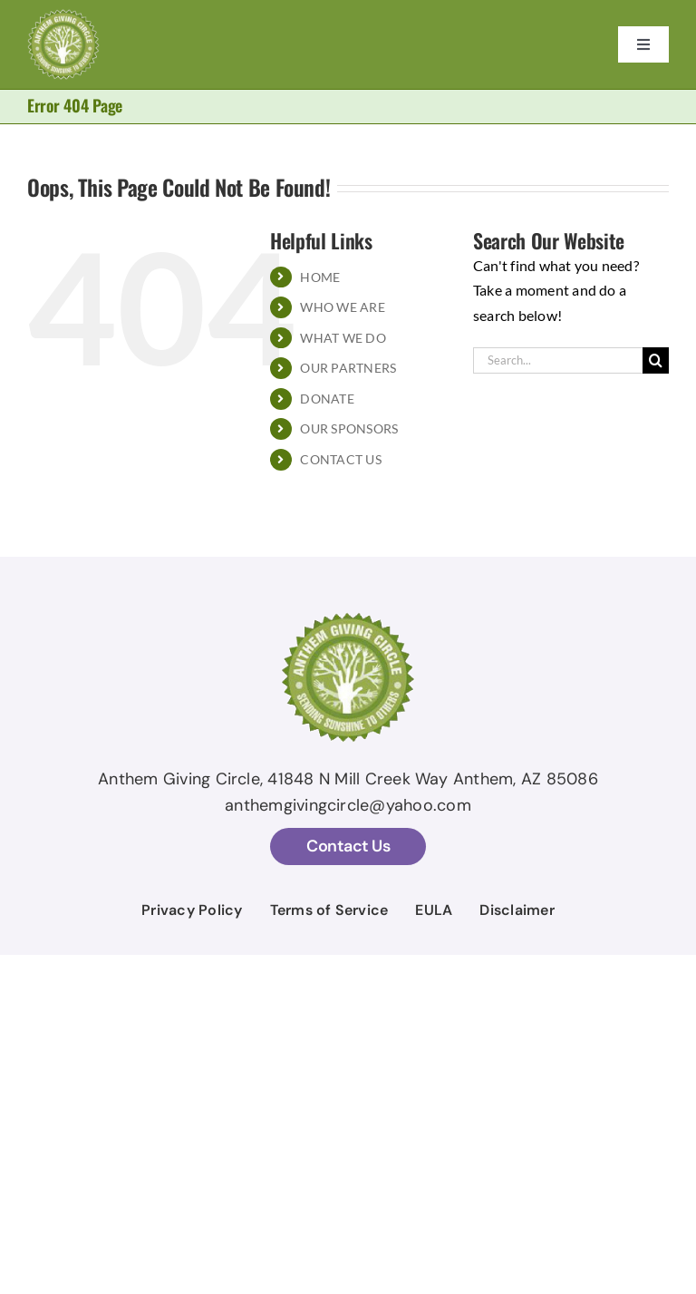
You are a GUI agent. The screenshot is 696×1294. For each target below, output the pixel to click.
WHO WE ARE (342, 307)
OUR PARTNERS (348, 367)
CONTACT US (340, 459)
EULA (433, 909)
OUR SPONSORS (349, 428)
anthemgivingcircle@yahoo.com (348, 805)
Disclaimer (516, 909)
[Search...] (558, 360)
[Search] (656, 360)
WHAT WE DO (342, 337)
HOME (320, 277)
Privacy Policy (191, 909)
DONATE (326, 398)
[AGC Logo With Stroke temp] (63, 15)
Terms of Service (329, 909)
